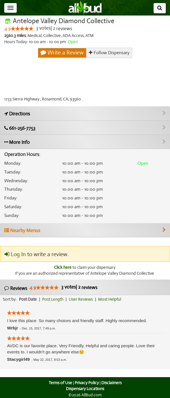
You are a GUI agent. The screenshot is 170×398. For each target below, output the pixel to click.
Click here (63, 267)
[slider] (22, 28)
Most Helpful (109, 299)
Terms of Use (60, 382)
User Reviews (81, 299)
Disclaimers (111, 382)
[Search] (160, 8)
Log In (15, 254)
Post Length (52, 299)
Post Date (28, 299)
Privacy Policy (87, 382)
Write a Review (62, 52)
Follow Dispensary (109, 53)
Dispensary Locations (85, 388)
